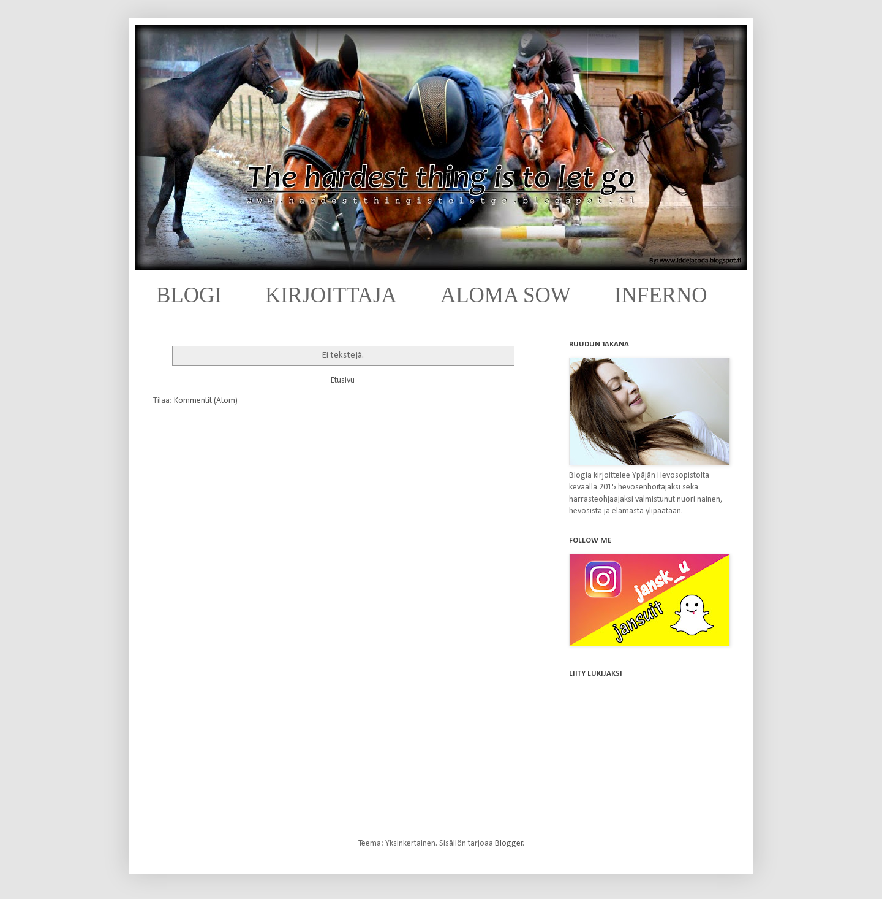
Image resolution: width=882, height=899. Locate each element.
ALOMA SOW (505, 295)
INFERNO (660, 295)
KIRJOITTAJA (331, 295)
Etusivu (343, 380)
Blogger (509, 843)
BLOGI (189, 295)
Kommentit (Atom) (206, 400)
